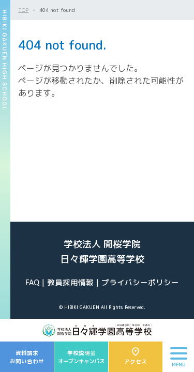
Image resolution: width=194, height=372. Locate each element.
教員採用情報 (70, 282)
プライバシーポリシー (140, 282)
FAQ (32, 282)
